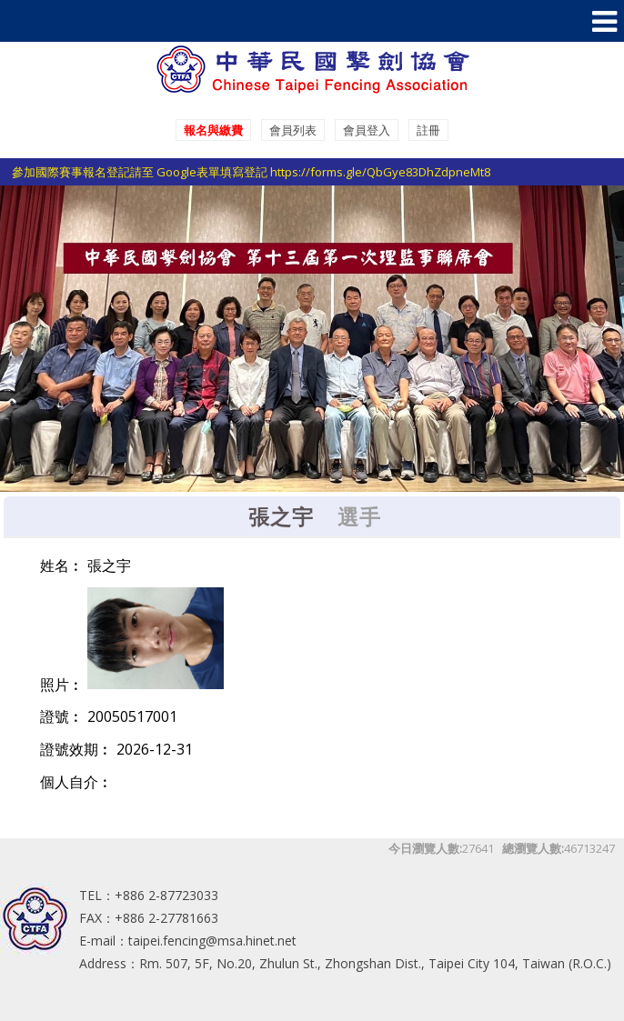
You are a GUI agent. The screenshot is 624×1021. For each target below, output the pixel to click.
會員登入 (366, 130)
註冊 (428, 130)
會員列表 (293, 130)
